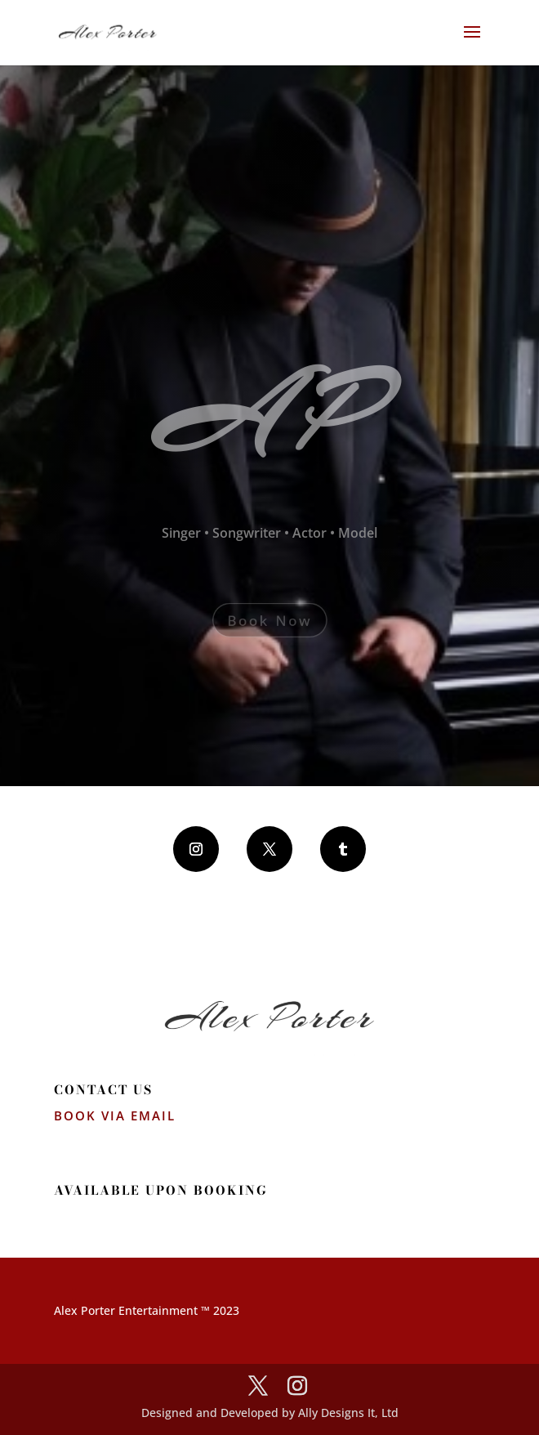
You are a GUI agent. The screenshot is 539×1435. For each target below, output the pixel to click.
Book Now (270, 620)
